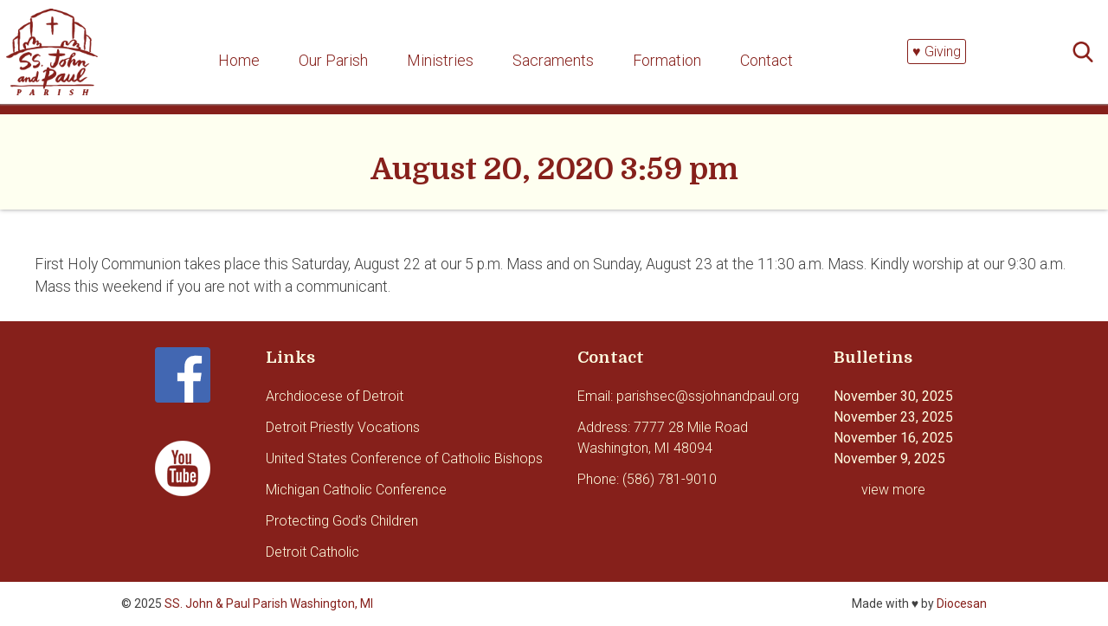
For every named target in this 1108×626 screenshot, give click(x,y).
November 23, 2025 (893, 417)
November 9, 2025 (889, 458)
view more (893, 489)
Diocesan (962, 603)
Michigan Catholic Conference (356, 489)
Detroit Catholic (312, 552)
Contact (766, 60)
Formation (667, 60)
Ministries (440, 60)
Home (239, 60)
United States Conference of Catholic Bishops (404, 458)
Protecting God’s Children (342, 521)
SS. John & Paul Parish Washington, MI (268, 603)
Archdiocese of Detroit (334, 396)
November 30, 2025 (893, 396)
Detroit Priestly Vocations (343, 427)
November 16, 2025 (893, 437)
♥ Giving (936, 51)
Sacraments (553, 60)
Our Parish (333, 60)
